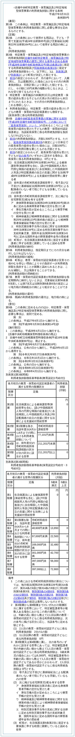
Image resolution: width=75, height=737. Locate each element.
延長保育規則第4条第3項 (27, 142)
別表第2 (15, 74)
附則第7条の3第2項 (49, 598)
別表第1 (60, 71)
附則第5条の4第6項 (43, 591)
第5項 (32, 598)
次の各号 (24, 155)
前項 (12, 78)
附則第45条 (20, 601)
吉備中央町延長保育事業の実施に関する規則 (37, 122)
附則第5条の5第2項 (42, 594)
